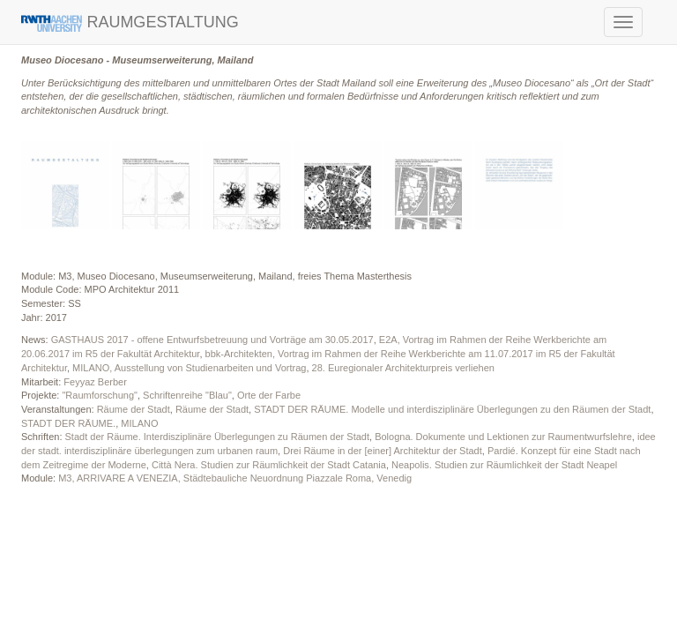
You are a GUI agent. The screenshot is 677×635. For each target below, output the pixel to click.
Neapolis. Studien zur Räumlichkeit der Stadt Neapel (504, 464)
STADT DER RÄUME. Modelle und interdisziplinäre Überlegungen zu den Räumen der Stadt (452, 409)
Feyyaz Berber (95, 382)
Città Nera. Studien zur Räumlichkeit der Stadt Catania (269, 464)
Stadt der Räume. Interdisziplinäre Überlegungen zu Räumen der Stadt (217, 436)
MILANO (139, 423)
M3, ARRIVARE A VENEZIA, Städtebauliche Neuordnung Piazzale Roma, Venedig (235, 478)
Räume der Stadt (133, 409)
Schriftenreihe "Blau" (187, 395)
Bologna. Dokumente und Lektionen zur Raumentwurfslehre (503, 436)
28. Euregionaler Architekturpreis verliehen (403, 367)
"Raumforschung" (99, 395)
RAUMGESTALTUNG (130, 22)
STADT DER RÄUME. (68, 423)
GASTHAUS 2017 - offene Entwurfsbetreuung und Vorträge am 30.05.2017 (212, 339)
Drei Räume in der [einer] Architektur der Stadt (382, 450)
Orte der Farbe (269, 395)
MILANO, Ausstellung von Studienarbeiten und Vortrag (189, 367)
